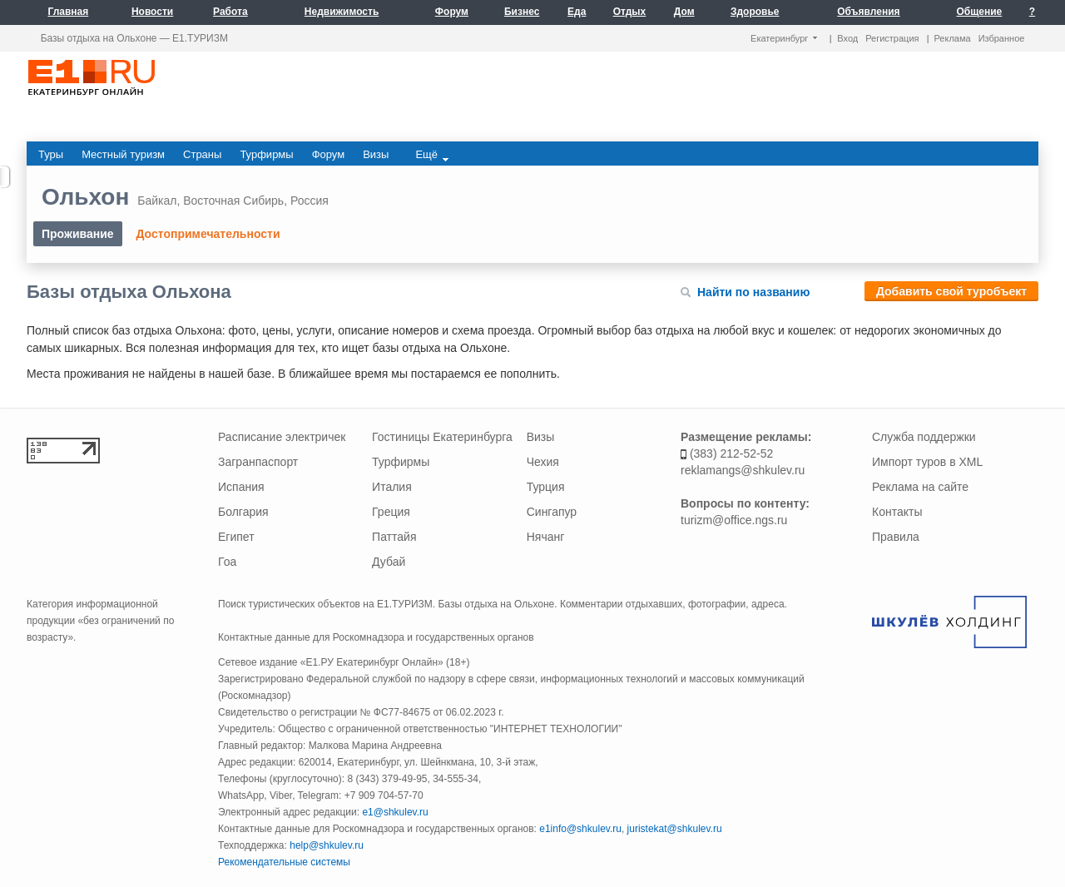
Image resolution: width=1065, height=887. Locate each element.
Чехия (543, 461)
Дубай (388, 561)
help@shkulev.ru (327, 845)
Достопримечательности (208, 233)
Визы (541, 437)
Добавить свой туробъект (951, 291)
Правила (895, 536)
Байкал (156, 200)
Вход (847, 38)
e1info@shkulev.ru (580, 829)
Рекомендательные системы (284, 862)
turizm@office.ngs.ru (734, 520)
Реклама (952, 38)
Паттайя (394, 536)
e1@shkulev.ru (395, 812)
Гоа (227, 561)
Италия (392, 486)
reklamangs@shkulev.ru (743, 470)
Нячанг (546, 536)
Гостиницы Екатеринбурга (442, 437)
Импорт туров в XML (927, 461)
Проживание (78, 233)
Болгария (243, 511)
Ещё (431, 154)
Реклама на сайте (920, 486)
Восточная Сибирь (233, 200)
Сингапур (552, 511)
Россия (309, 200)
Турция (546, 486)
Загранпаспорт (258, 461)
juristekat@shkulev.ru (674, 829)
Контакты (897, 511)
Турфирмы (400, 461)
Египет (236, 536)
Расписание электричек (281, 437)
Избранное (1001, 38)
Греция (391, 511)
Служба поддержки (924, 437)
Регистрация (892, 38)
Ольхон (85, 197)
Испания (241, 486)
